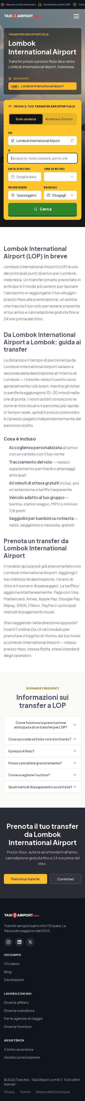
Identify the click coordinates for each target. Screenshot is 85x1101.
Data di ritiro (19, 169)
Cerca (43, 208)
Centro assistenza (18, 1049)
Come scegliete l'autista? (42, 775)
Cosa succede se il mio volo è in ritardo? (42, 739)
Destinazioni (14, 979)
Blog (8, 971)
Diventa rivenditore (19, 1010)
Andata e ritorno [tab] (59, 119)
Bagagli (50, 187)
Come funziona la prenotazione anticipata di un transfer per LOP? (45, 725)
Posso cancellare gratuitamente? (42, 763)
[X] (30, 942)
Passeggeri (17, 187)
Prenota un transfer (25, 879)
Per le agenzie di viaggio (23, 1018)
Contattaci (65, 879)
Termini (25, 1092)
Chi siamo (11, 963)
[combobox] (42, 140)
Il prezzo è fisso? (42, 751)
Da (10, 132)
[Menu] (76, 16)
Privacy (9, 1092)
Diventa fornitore (18, 1026)
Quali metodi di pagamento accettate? (42, 787)
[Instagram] (8, 942)
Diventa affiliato (16, 1002)
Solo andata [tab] (26, 119)
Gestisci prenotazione (22, 1057)
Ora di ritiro (54, 169)
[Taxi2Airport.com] (21, 16)
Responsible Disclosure (53, 1092)
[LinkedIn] (19, 942)
